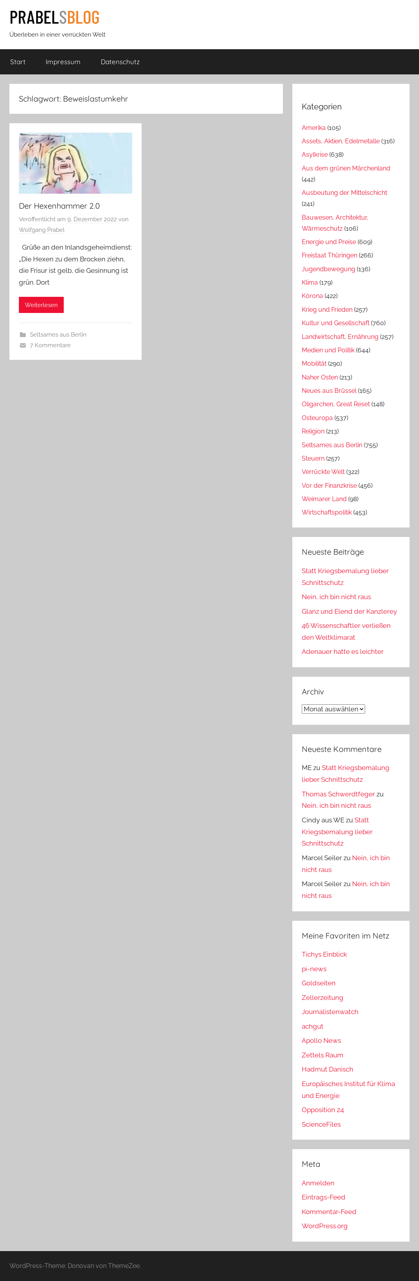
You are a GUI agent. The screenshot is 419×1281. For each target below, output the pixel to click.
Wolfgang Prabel (42, 229)
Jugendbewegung (328, 269)
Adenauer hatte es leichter (343, 651)
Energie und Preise (329, 242)
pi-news (314, 969)
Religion (313, 431)
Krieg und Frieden (327, 309)
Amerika (314, 127)
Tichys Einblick (324, 954)
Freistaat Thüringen (329, 255)
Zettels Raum (322, 1055)
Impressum (63, 61)
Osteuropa (317, 418)
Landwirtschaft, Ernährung (340, 337)
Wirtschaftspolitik (327, 512)
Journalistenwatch (330, 1012)
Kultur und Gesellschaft (335, 323)
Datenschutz (120, 61)
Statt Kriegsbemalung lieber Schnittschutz (337, 832)
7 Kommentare (50, 345)
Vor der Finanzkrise (329, 485)
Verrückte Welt (323, 472)
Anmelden (318, 1183)
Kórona (312, 296)
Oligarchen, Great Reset (336, 404)
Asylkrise (315, 154)
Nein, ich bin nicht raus (336, 597)
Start (18, 61)
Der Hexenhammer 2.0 (59, 206)
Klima (310, 282)
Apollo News (321, 1040)
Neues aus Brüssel (329, 390)
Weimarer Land (324, 499)
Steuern (313, 458)
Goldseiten (319, 983)
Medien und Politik (328, 350)
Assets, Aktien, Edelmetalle (341, 141)
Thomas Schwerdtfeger (338, 794)
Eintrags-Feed (323, 1197)
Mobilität (314, 363)
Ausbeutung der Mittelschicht (344, 192)
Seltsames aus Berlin (58, 334)
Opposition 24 (323, 1110)
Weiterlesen (41, 305)
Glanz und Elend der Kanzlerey (349, 611)
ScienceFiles (321, 1124)
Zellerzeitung (322, 997)
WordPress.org (325, 1226)
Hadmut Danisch (327, 1069)
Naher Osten (320, 377)
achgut (312, 1026)
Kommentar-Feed (329, 1212)
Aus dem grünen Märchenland (346, 168)
